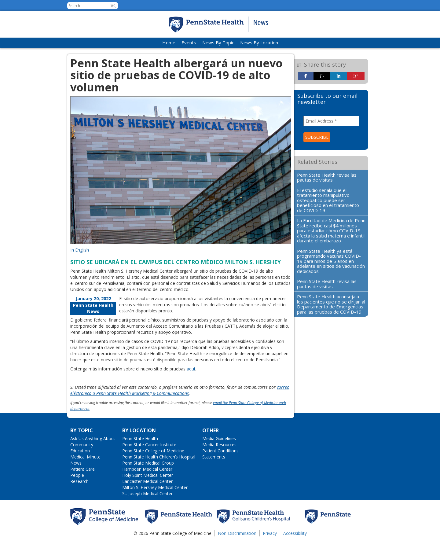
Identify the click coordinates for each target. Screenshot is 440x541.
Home (168, 42)
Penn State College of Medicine (153, 451)
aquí (191, 369)
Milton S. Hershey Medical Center (155, 487)
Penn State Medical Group (148, 463)
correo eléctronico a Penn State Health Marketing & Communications (179, 390)
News (76, 463)
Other (210, 430)
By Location (139, 430)
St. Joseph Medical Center (147, 493)
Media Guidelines (219, 438)
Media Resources (219, 444)
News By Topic (218, 42)
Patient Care (82, 469)
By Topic (81, 430)
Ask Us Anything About (92, 438)
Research (79, 481)
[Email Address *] (331, 121)
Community (81, 444)
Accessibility (295, 533)
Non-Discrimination (237, 533)
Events (189, 42)
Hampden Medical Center (147, 469)
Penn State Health (140, 438)
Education (80, 451)
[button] (113, 5)
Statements (213, 457)
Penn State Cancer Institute (149, 444)
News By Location (259, 42)
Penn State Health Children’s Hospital (158, 457)
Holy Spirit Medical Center (147, 475)
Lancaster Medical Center (147, 481)
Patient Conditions (220, 451)
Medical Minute (85, 457)
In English (79, 250)
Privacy (270, 533)
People (77, 475)
